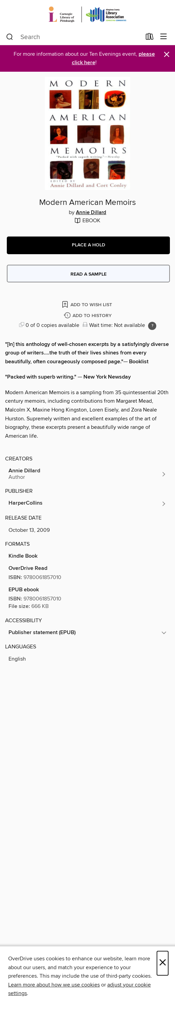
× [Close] (162, 963)
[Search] (9, 37)
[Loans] (149, 38)
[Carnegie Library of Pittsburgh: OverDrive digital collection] (87, 14)
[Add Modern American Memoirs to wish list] (87, 304)
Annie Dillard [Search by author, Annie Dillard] (91, 213)
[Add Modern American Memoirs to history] (88, 316)
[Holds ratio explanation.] (152, 326)
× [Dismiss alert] (166, 54)
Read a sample (88, 274)
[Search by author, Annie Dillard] (87, 474)
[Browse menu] (163, 36)
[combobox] (73, 37)
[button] (88, 245)
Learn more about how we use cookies (54, 984)
